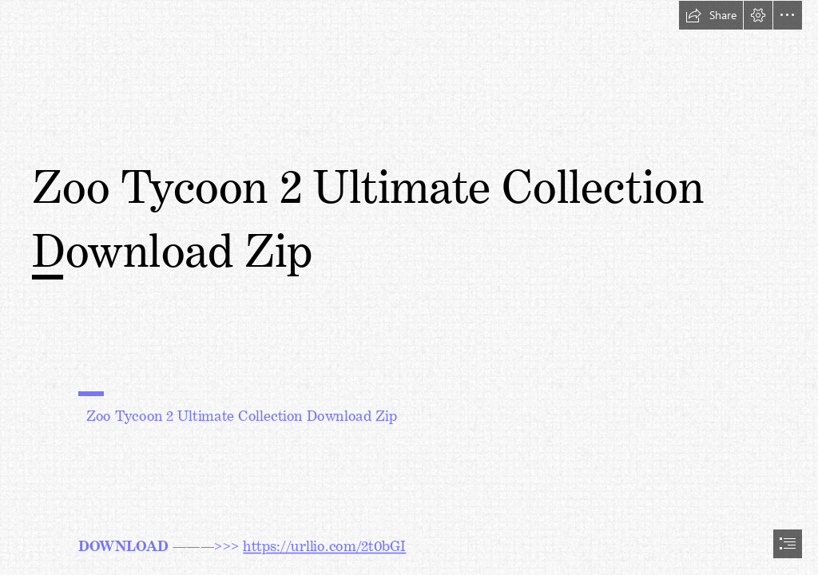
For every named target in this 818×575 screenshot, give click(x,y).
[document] (409, 287)
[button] (711, 15)
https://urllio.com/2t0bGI (324, 543)
